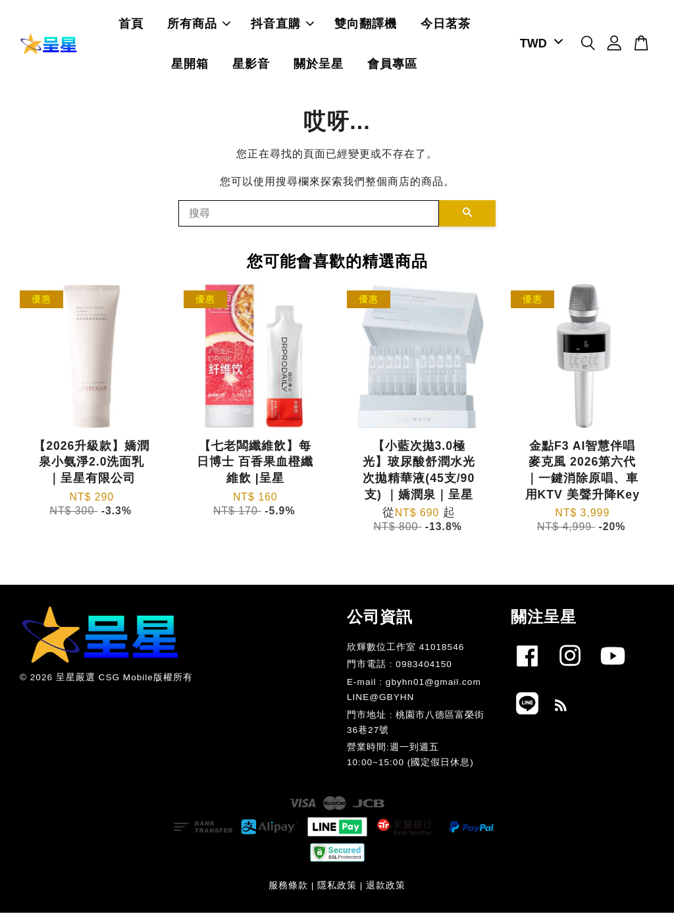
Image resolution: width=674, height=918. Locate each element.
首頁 (130, 26)
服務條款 (288, 891)
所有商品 (198, 26)
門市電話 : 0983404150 (399, 669)
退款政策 (385, 891)
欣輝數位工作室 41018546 (405, 652)
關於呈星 (319, 66)
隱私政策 (337, 891)
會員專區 (392, 66)
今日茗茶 (446, 26)
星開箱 (190, 66)
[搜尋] (308, 218)
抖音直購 (282, 26)
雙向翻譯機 (365, 26)
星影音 (251, 66)
